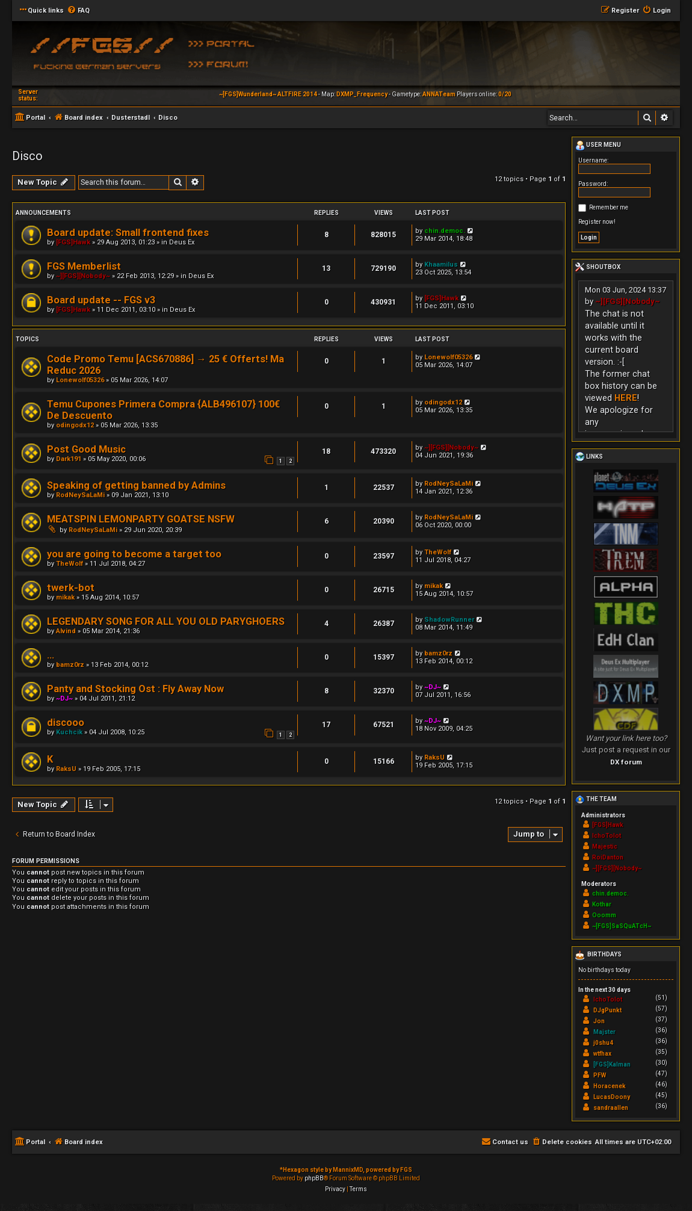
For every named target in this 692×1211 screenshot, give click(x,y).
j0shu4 (603, 1042)
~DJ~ (64, 698)
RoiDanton (607, 857)
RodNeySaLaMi (80, 495)
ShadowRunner (449, 620)
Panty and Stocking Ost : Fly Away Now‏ (135, 689)
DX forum (626, 762)
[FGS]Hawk (73, 242)
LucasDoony (611, 1097)
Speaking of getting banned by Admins (136, 485)
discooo (65, 722)
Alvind (66, 631)
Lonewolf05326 (80, 380)
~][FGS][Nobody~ (83, 276)
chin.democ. (444, 231)
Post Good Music (86, 449)
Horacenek (609, 1086)
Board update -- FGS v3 (101, 300)
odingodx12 (75, 425)
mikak (65, 597)
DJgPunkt (607, 1010)
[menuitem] (78, 11)
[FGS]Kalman (612, 1064)
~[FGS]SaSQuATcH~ (621, 926)
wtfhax (602, 1053)
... (50, 655)
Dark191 (68, 459)
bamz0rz (70, 665)
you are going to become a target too (134, 554)
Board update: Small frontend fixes (128, 232)
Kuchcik (69, 732)
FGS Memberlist (84, 266)
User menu (598, 145)
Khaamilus (441, 264)
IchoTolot (606, 835)
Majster (604, 1032)
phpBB (314, 1178)
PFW (599, 1075)
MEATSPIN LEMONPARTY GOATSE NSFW (141, 519)
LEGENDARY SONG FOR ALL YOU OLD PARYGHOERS (166, 621)
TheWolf (69, 564)
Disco (27, 156)
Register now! (597, 221)
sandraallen (610, 1107)
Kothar (601, 904)
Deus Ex (181, 242)
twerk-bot (70, 587)
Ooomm (604, 915)
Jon (599, 1021)
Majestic (604, 846)
